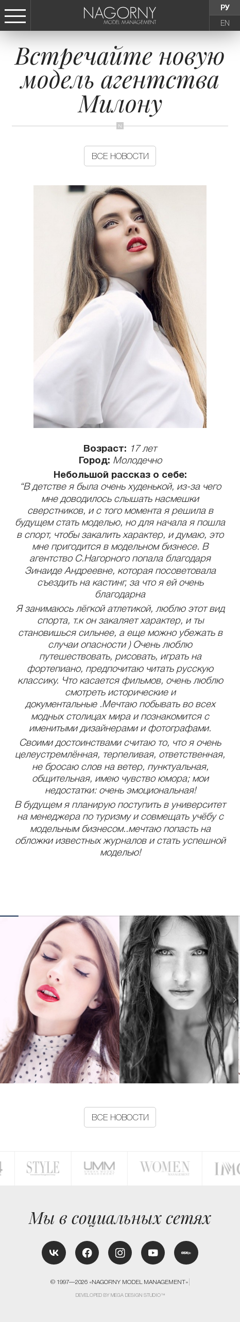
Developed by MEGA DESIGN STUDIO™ (120, 1295)
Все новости (120, 156)
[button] (234, 999)
